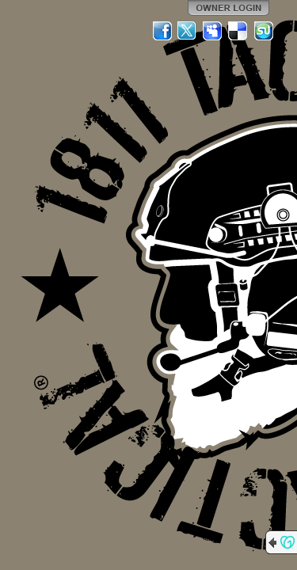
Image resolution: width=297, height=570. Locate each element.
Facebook (162, 31)
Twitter (188, 31)
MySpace (213, 31)
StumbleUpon (264, 31)
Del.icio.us (238, 31)
